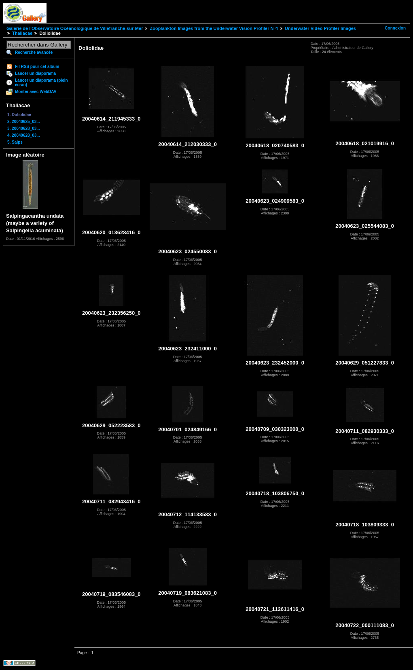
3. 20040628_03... (23, 128)
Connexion (395, 28)
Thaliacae (22, 33)
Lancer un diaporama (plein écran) (41, 82)
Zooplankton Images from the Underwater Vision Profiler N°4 (214, 28)
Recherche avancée (34, 52)
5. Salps (15, 142)
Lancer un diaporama (35, 73)
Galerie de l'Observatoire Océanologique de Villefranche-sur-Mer (74, 28)
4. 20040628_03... (23, 135)
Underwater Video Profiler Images (320, 28)
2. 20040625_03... (23, 121)
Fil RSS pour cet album (37, 66)
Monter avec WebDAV (35, 91)
